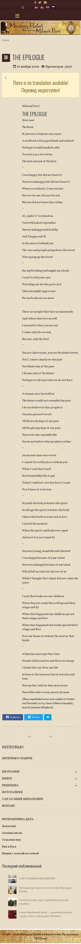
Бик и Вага (9, 847)
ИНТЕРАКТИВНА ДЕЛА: (18, 819)
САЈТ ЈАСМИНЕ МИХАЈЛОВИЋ (22, 799)
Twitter (33, 717)
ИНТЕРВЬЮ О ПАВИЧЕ (17, 758)
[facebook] (35, 3)
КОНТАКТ (8, 806)
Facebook (12, 717)
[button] (66, 772)
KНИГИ (7, 779)
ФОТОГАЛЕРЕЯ (12, 792)
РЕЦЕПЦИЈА (10, 785)
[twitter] (39, 3)
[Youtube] (45, 3)
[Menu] (17, 16)
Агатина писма (12, 833)
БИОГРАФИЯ (10, 772)
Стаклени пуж (11, 840)
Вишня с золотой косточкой (20, 853)
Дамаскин (9, 826)
